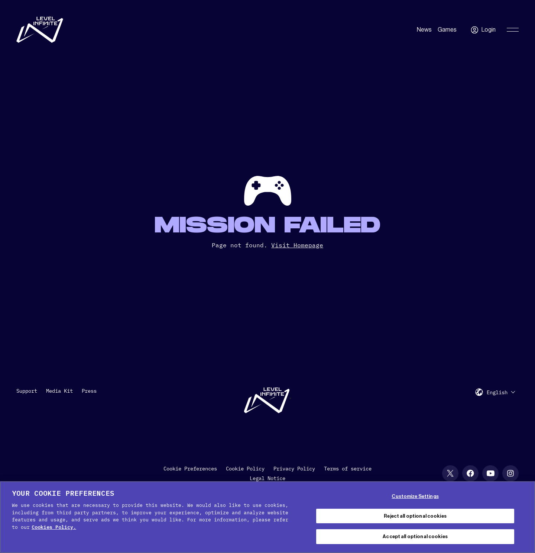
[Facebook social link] (470, 473)
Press (89, 391)
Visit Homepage (297, 245)
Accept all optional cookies (415, 536)
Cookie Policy (245, 468)
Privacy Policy (294, 468)
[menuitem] (501, 392)
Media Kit (59, 391)
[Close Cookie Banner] (523, 516)
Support (26, 391)
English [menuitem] (497, 392)
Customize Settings (415, 496)
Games (447, 30)
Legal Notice (267, 478)
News (424, 30)
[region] (267, 517)
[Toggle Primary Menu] (513, 30)
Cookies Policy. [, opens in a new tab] (54, 527)
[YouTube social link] (490, 473)
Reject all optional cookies (415, 516)
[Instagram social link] (510, 473)
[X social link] (450, 473)
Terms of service (348, 468)
